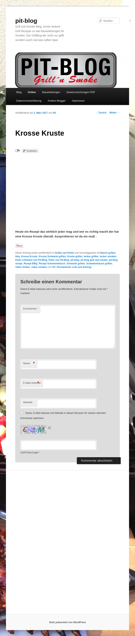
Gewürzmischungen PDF (80, 92)
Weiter (114, 112)
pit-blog (26, 20)
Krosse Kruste (29, 256)
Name (29, 363)
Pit (54, 112)
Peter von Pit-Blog (58, 260)
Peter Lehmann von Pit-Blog (31, 260)
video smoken (39, 267)
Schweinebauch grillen (99, 263)
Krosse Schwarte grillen (52, 256)
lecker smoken (108, 256)
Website (27, 402)
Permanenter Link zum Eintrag (74, 267)
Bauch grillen (108, 252)
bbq (17, 256)
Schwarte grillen (76, 263)
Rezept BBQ (30, 263)
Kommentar (30, 308)
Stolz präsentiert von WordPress (67, 622)
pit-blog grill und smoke (94, 260)
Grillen (32, 92)
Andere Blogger (57, 100)
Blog (18, 92)
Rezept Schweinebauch (52, 263)
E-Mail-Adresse (32, 383)
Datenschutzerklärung (28, 100)
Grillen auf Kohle (64, 252)
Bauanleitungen (51, 92)
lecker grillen (91, 256)
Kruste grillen (74, 256)
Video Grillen (22, 267)
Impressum (78, 100)
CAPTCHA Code (29, 452)
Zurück (100, 112)
